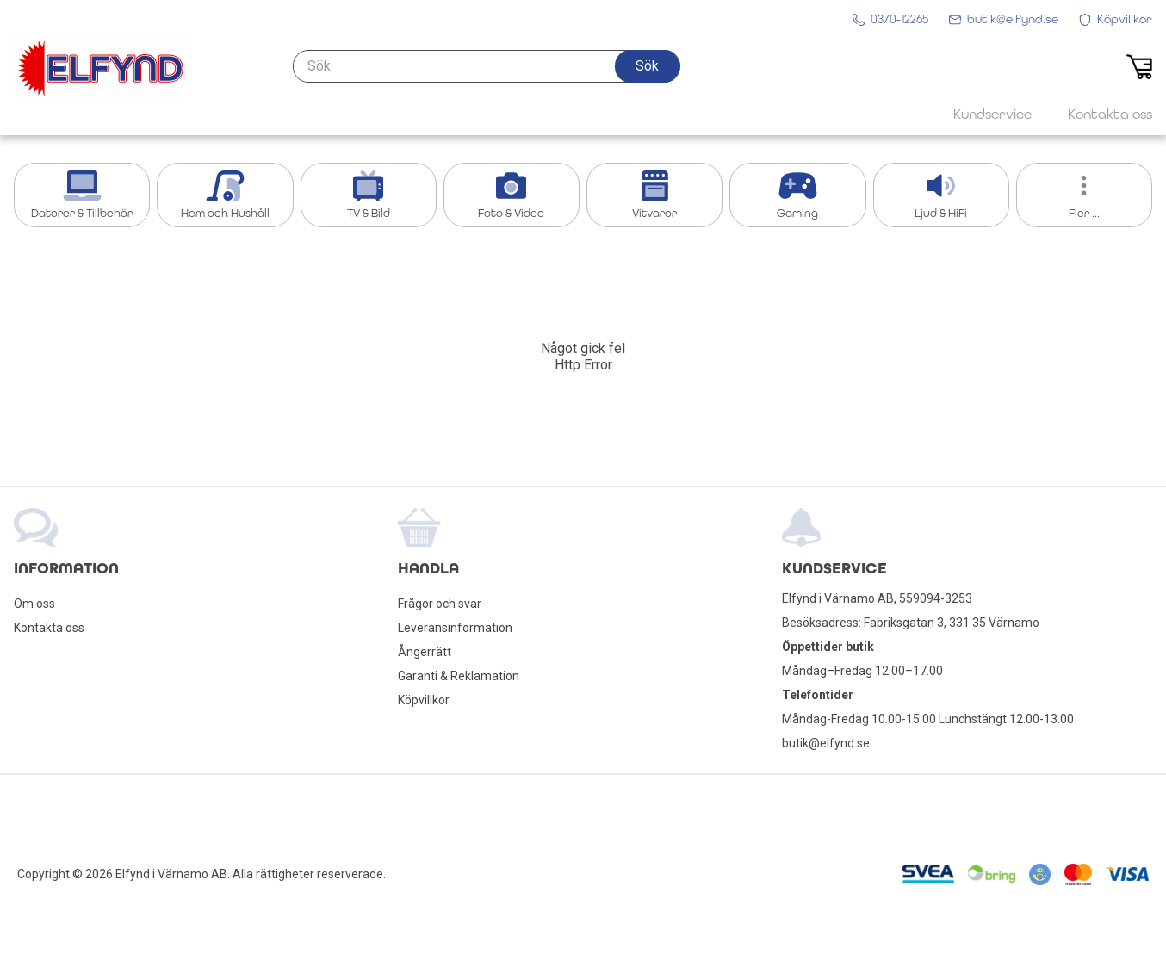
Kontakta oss (49, 628)
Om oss (34, 603)
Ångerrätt (424, 652)
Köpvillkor (424, 700)
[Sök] (486, 66)
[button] (647, 66)
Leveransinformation (455, 628)
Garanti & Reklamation (458, 676)
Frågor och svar (439, 603)
